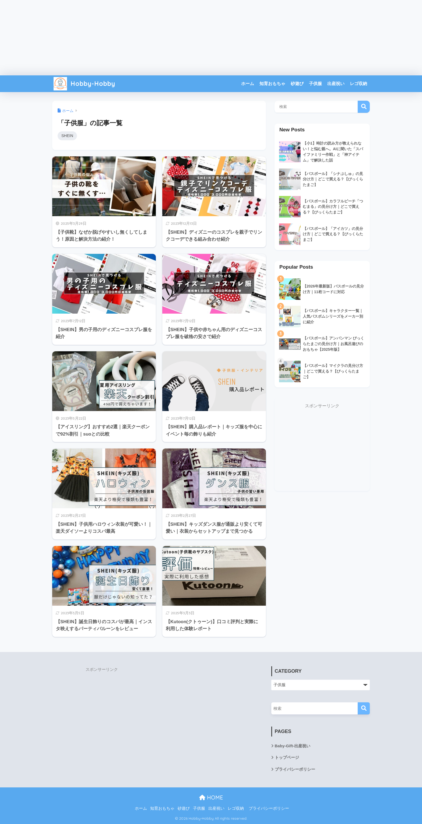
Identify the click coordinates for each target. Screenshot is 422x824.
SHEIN (67, 136)
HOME (211, 797)
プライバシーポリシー (295, 769)
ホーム (247, 83)
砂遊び (297, 83)
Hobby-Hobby (84, 83)
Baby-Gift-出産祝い (293, 746)
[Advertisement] (211, 37)
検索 (364, 107)
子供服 (315, 83)
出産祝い (335, 83)
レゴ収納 (358, 83)
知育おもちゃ (272, 83)
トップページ (287, 757)
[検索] (364, 708)
